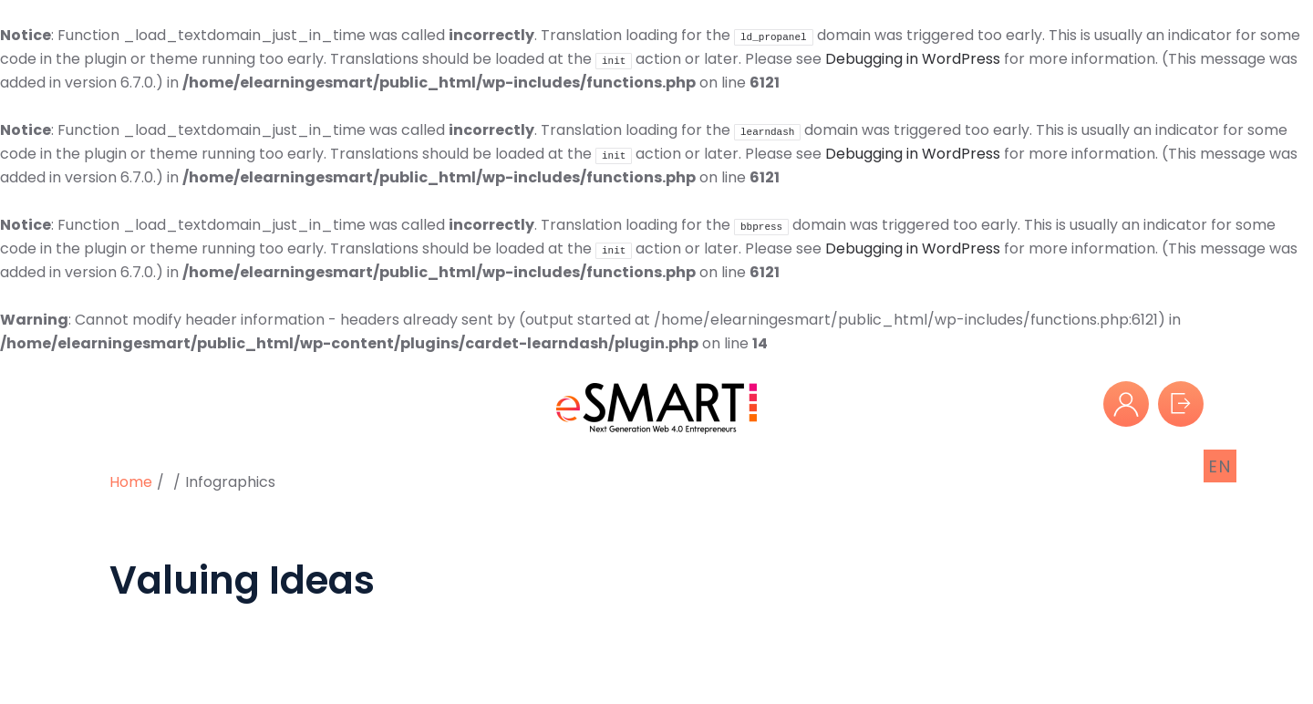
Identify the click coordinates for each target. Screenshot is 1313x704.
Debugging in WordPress (912, 58)
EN (1220, 466)
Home (130, 481)
